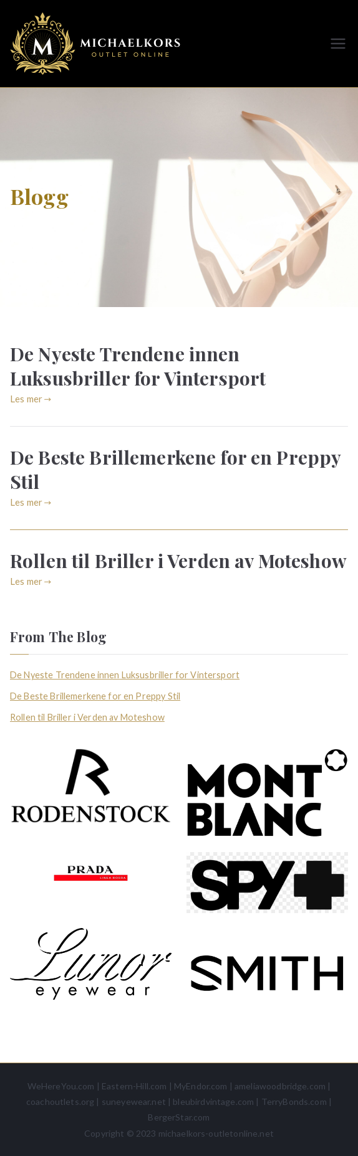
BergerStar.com (179, 1117)
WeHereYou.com (61, 1086)
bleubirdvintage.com (213, 1101)
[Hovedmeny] (338, 43)
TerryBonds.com (294, 1101)
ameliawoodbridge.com (280, 1086)
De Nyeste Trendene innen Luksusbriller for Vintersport (138, 366)
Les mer (31, 398)
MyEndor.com (201, 1086)
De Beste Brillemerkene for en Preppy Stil (175, 469)
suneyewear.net (134, 1101)
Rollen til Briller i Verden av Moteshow (178, 560)
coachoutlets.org (60, 1101)
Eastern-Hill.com (134, 1086)
